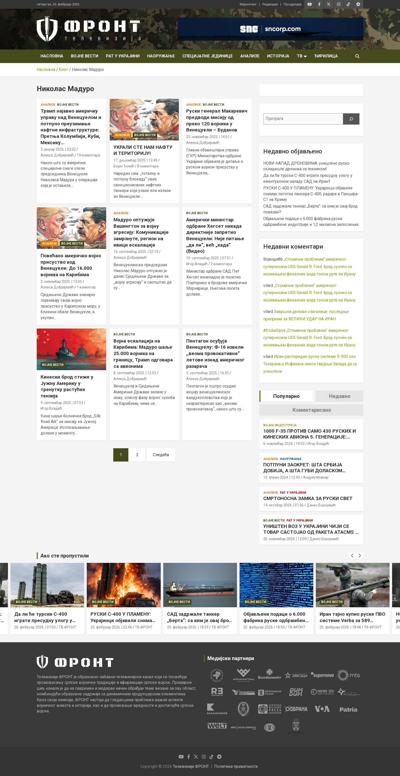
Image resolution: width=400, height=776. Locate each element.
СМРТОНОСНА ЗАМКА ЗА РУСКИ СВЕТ (308, 498)
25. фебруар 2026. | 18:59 (187, 627)
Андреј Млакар (316, 477)
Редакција (270, 4)
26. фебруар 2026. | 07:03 (35, 627)
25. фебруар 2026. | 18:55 (264, 627)
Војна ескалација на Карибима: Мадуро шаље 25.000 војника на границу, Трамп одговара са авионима (143, 353)
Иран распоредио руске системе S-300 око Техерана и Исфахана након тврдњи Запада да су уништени (310, 364)
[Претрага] (351, 119)
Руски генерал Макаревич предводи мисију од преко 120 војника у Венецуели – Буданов (216, 120)
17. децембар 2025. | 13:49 (135, 160)
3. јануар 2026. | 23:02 (58, 149)
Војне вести (84, 56)
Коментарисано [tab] (312, 410)
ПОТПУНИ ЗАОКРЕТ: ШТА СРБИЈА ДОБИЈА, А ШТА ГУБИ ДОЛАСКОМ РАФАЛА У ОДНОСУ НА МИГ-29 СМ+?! (306, 470)
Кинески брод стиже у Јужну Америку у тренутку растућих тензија (67, 386)
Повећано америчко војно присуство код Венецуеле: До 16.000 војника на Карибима (71, 265)
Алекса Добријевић (57, 155)
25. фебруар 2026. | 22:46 (111, 627)
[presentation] (352, 555)
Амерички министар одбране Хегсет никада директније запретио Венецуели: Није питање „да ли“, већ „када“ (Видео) (215, 235)
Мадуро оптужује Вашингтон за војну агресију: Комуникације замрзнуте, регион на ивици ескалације (141, 232)
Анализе (249, 56)
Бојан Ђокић (124, 166)
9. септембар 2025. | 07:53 (62, 403)
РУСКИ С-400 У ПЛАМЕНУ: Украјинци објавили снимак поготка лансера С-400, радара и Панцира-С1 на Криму (311, 194)
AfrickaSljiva (274, 330)
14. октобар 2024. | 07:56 (283, 505)
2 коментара (221, 264)
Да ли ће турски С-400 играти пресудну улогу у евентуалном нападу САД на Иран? (44, 623)
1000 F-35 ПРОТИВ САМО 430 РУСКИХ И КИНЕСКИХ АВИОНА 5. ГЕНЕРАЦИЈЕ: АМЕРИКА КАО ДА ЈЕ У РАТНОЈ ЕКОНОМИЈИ (309, 439)
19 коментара (88, 155)
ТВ (299, 56)
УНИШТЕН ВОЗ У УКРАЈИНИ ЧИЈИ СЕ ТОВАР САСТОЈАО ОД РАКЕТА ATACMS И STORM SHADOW (310, 532)
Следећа (161, 454)
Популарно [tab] (286, 396)
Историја (278, 56)
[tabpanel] (217, 675)
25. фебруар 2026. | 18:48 (340, 627)
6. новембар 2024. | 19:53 (284, 444)
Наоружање (161, 56)
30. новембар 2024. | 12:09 (285, 539)
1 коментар (86, 287)
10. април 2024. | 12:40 (281, 477)
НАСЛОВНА (52, 56)
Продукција (293, 4)
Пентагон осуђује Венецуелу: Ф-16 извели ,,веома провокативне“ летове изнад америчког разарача (215, 353)
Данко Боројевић (321, 505)
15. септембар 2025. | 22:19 (136, 252)
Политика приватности (236, 766)
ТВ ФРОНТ (67, 627)
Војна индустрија (280, 425)
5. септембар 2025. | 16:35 (207, 373)
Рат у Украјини (123, 56)
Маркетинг (248, 4)
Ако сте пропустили (64, 556)
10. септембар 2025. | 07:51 (208, 258)
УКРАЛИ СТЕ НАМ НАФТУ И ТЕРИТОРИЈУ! (143, 150)
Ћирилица (326, 56)
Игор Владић (197, 264)
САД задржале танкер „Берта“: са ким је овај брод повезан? (199, 620)
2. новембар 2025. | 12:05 (61, 282)
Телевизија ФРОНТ (191, 766)
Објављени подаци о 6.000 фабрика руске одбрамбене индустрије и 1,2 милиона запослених (275, 623)
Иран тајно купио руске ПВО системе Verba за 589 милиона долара (352, 620)
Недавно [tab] (340, 396)
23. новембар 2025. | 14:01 (208, 137)
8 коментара (147, 166)
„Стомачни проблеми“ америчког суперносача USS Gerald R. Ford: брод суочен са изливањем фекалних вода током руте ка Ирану (309, 266)
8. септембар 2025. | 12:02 (135, 373)
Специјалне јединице (207, 56)
